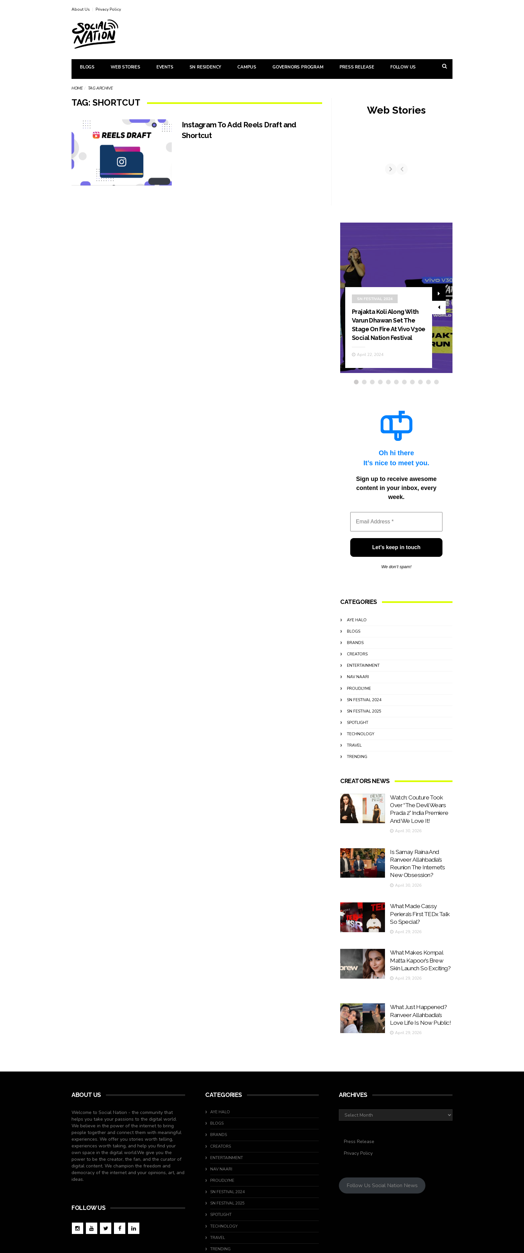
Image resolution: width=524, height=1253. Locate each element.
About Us (81, 9)
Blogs (87, 67)
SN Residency (205, 67)
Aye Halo (357, 632)
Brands (355, 655)
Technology (360, 746)
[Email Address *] (396, 534)
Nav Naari (358, 689)
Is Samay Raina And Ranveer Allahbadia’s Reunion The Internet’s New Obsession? (417, 857)
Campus (246, 67)
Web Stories (125, 67)
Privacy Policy (108, 9)
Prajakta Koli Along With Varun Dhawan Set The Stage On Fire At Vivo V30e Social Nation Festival (388, 332)
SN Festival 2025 (364, 723)
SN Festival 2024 (375, 302)
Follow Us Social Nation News (382, 1140)
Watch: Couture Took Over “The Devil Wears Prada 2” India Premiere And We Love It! (420, 815)
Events (164, 67)
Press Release (357, 67)
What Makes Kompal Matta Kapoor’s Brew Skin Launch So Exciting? (420, 939)
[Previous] (346, 175)
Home (77, 88)
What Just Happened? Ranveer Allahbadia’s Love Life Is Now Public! (420, 980)
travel (354, 758)
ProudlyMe (359, 701)
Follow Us (403, 67)
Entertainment (363, 678)
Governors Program (297, 67)
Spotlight (357, 735)
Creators (357, 666)
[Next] (446, 175)
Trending (357, 769)
